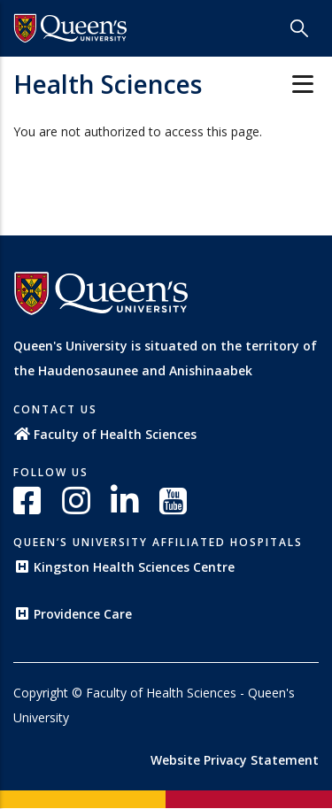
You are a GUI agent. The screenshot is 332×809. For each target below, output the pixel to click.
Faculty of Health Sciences (105, 434)
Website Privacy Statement (235, 759)
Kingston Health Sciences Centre (124, 567)
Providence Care (72, 613)
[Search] (299, 28)
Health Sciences (107, 84)
